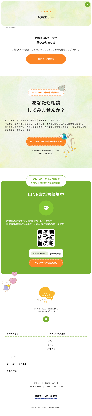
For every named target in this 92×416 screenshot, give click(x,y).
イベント (51, 344)
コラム (50, 340)
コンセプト (12, 357)
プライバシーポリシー (54, 386)
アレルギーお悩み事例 (17, 364)
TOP (6, 27)
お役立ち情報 (13, 333)
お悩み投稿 (12, 370)
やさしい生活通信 (57, 333)
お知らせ (51, 349)
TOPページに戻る (46, 58)
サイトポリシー (35, 386)
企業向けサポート (52, 383)
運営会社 (37, 383)
